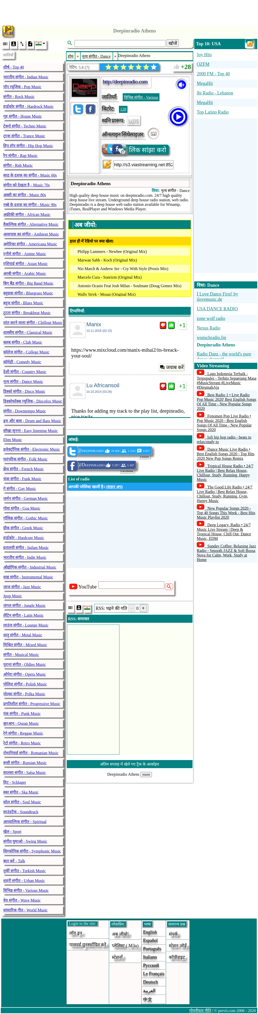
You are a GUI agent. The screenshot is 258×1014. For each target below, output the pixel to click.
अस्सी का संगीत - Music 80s (24, 195)
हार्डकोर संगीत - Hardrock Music (28, 106)
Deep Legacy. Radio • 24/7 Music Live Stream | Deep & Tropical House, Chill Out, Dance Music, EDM (224, 532)
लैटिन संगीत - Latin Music (23, 615)
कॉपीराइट (177, 957)
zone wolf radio (211, 318)
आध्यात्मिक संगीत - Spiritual (24, 822)
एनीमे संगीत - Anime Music (24, 254)
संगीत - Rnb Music (18, 165)
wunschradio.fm (211, 337)
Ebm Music (12, 440)
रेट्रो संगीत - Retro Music (22, 743)
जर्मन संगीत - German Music (25, 498)
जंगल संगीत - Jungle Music (24, 605)
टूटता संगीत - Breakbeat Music (27, 313)
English (150, 932)
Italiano (150, 957)
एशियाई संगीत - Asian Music (25, 263)
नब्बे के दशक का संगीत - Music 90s (30, 205)
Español (150, 940)
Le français (153, 973)
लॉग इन (75, 933)
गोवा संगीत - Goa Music (21, 508)
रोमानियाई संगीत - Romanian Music (30, 753)
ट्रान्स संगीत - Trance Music (24, 136)
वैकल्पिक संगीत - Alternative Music (30, 224)
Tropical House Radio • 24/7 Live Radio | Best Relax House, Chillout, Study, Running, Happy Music (225, 473)
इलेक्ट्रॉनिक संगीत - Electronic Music (31, 449)
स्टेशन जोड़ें (178, 945)
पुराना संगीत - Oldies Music (24, 664)
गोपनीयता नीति (200, 1010)
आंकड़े (73, 439)
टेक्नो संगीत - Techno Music (24, 126)
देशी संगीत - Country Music (24, 372)
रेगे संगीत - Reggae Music (23, 733)
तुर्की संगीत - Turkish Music (24, 871)
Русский (151, 965)
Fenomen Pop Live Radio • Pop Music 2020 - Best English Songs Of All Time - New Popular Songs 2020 (224, 423)
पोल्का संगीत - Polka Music (24, 694)
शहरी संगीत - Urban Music (24, 880)
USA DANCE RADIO (217, 308)
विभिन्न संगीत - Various (141, 97)
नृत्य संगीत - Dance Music (23, 381)
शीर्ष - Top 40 (13, 67)
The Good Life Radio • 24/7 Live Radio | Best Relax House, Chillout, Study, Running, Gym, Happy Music (224, 494)
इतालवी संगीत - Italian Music (26, 547)
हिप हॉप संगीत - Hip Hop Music (28, 146)
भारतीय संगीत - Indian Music (25, 77)
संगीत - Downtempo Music (24, 411)
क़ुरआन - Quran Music (21, 723)
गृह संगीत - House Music (22, 116)
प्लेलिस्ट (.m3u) (125, 945)
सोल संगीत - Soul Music (22, 802)
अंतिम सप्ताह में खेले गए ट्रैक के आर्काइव (129, 764)
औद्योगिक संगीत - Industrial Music (29, 567)
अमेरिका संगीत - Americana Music (30, 244)
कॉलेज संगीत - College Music (26, 352)
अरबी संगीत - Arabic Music (24, 273)
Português (152, 948)
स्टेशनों (117, 957)
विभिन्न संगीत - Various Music (26, 890)
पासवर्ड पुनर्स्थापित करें (87, 944)
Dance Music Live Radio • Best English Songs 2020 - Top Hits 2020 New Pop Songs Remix (225, 454)
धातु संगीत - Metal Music (22, 635)
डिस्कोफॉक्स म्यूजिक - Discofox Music (32, 401)
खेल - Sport (12, 831)
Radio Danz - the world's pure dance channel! (224, 356)
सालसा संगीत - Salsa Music (24, 772)
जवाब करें (172, 367)
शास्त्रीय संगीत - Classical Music (27, 332)
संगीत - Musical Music (21, 654)
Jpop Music (12, 596)
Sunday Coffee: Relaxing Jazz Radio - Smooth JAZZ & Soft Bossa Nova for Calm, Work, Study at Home (226, 553)
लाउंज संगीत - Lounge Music (25, 625)
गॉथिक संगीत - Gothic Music (25, 518)
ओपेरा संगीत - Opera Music (24, 674)
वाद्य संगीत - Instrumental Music (28, 577)
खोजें (173, 43)
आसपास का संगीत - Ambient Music (31, 234)
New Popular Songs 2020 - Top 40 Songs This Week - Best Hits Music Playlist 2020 (226, 512)
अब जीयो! (120, 934)
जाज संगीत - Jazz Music (22, 587)
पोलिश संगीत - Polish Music (25, 684)
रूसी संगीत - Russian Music (25, 763)
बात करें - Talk (14, 861)
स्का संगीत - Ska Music (21, 792)
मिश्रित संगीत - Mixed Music (25, 645)
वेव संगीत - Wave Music (22, 900)
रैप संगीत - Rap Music (20, 155)
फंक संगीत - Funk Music (22, 479)
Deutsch (150, 982)
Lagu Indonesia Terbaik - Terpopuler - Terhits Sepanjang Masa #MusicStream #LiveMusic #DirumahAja (226, 380)
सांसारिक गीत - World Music (25, 910)
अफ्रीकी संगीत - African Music (26, 214)
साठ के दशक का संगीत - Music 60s (30, 175)
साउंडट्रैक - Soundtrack (20, 812)
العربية (149, 990)
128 (123, 109)
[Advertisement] (129, 11)
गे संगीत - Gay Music (19, 488)
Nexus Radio (208, 328)
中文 (147, 999)
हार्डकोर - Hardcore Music (23, 538)
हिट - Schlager (14, 782)
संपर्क (173, 934)
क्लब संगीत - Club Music (22, 342)
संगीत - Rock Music (19, 96)
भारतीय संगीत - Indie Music (24, 557)
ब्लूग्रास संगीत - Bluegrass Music (28, 293)
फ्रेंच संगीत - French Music (23, 469)
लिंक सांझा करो (134, 149)
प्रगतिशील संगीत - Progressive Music (31, 704)
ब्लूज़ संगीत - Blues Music (23, 303)
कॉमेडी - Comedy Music (22, 362)
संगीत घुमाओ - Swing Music (25, 841)
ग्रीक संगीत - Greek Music (23, 528)
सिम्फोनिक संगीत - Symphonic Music (32, 851)
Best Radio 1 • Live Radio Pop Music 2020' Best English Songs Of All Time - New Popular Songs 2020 (226, 402)
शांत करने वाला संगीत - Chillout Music (32, 322)
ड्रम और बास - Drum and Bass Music (32, 421)
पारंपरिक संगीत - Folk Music (25, 459)
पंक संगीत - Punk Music (22, 713)
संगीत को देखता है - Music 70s (26, 185)
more (146, 774)
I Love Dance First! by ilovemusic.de (217, 296)
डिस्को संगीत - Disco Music (24, 391)
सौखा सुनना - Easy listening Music (30, 431)
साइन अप (114, 487)
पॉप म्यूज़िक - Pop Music (22, 87)
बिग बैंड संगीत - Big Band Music (28, 283)
